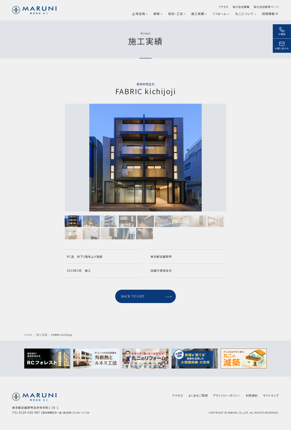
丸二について (245, 14)
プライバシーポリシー (227, 395)
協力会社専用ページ (266, 6)
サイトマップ (271, 395)
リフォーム (220, 14)
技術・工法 (176, 14)
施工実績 (198, 14)
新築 (157, 14)
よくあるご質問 (198, 395)
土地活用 (139, 14)
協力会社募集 (241, 6)
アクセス (223, 6)
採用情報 (270, 14)
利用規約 (252, 395)
